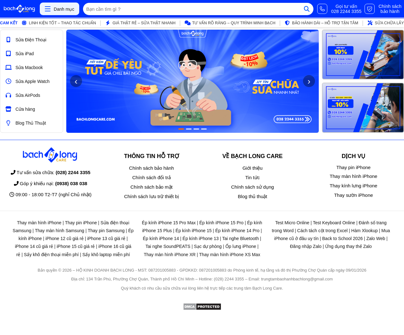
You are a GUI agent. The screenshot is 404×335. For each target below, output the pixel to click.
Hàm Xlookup (364, 230)
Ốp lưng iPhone (240, 246)
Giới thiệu (252, 168)
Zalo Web (375, 238)
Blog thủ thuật (252, 196)
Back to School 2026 (342, 238)
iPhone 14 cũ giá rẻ (34, 246)
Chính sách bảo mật (151, 187)
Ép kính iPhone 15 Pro (221, 222)
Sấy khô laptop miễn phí (106, 254)
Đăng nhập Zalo (306, 246)
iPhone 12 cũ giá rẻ (64, 238)
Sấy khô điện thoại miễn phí (51, 254)
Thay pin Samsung (106, 230)
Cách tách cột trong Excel (322, 230)
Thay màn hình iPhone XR (169, 254)
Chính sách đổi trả (151, 177)
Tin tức (252, 177)
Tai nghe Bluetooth (240, 238)
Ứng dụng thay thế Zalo (348, 246)
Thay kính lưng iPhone (353, 185)
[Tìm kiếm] (307, 9)
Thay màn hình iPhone (353, 176)
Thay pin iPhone (353, 167)
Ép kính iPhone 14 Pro (237, 230)
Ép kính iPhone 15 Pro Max (169, 222)
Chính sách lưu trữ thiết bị (151, 196)
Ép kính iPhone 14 (161, 238)
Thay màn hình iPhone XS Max (229, 254)
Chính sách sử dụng (252, 187)
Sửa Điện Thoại (25, 39)
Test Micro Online (292, 222)
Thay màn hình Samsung (59, 230)
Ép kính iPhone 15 (193, 230)
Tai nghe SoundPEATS (168, 246)
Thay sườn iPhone (353, 195)
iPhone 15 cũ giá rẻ (76, 246)
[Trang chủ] (19, 9)
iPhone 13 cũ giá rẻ (106, 238)
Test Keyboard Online (334, 222)
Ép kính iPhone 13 (200, 238)
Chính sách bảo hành (151, 168)
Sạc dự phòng (208, 246)
